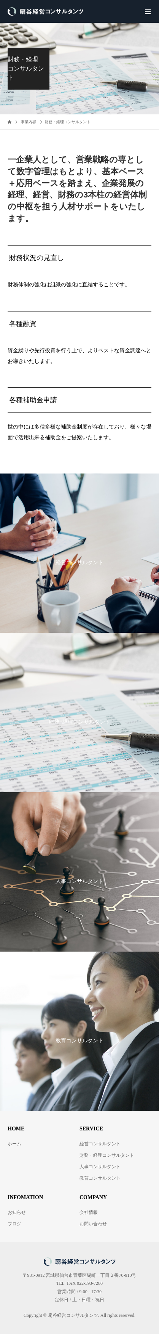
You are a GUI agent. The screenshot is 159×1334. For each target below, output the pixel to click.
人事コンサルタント (100, 1166)
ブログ (14, 1223)
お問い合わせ (93, 1223)
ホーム (14, 1143)
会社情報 (89, 1212)
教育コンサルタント (100, 1178)
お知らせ (17, 1212)
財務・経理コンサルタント (107, 1155)
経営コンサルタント (100, 1143)
